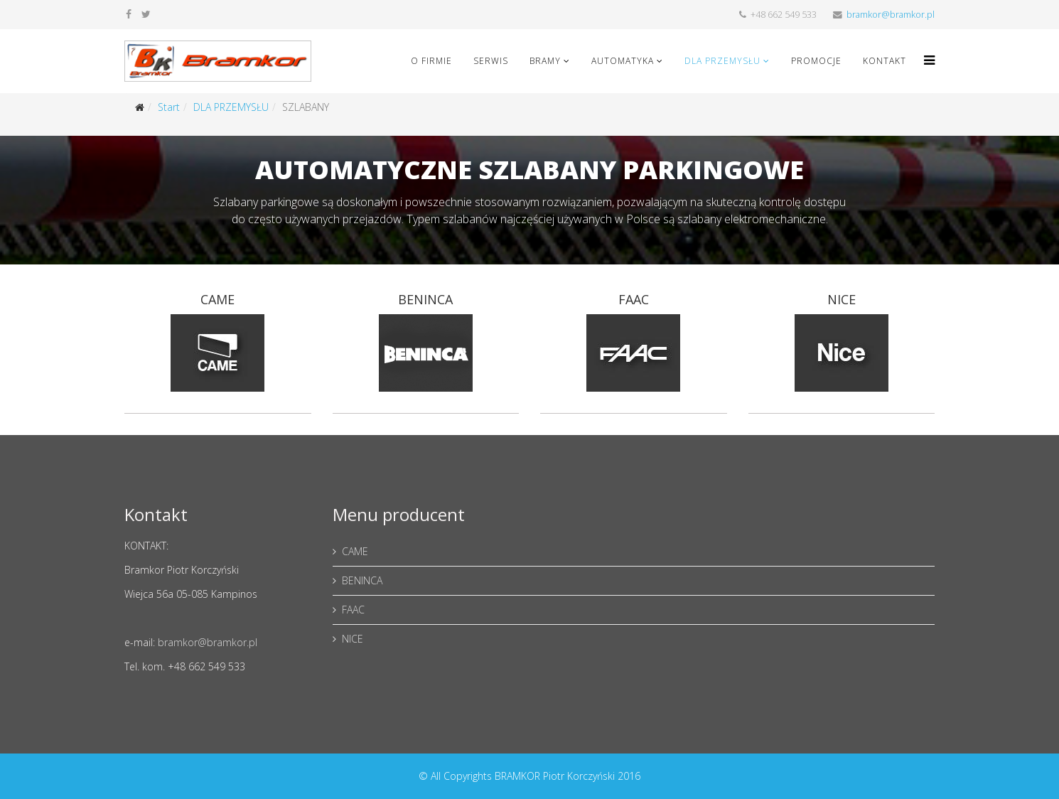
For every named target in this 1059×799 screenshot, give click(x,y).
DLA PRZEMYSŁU (722, 61)
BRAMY (545, 61)
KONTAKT (884, 61)
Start (169, 107)
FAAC (353, 609)
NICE (352, 638)
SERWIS (490, 61)
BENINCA (362, 580)
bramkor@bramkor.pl (890, 15)
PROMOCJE (816, 61)
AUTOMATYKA (622, 61)
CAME (355, 551)
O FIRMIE (431, 61)
